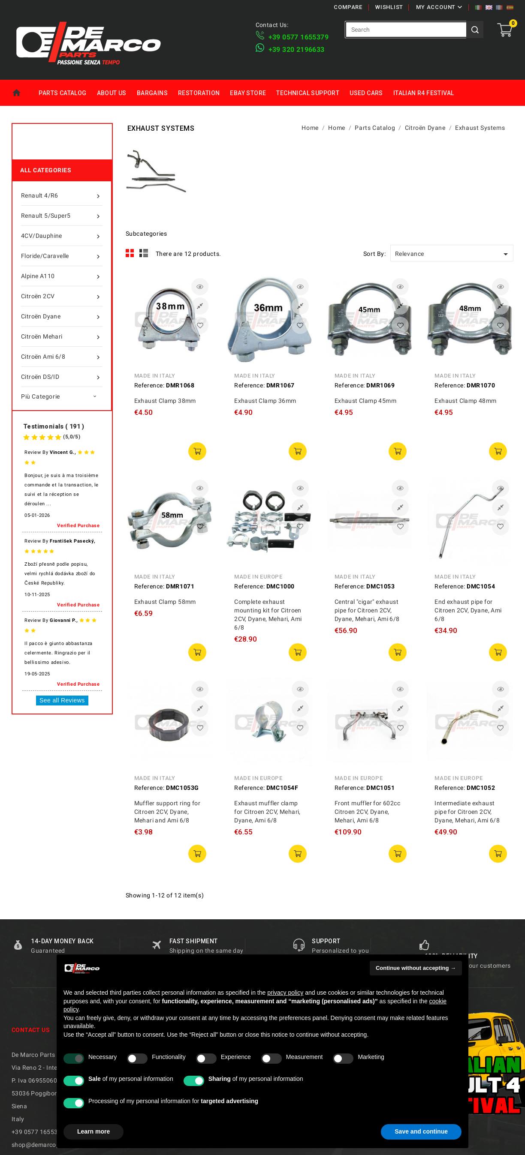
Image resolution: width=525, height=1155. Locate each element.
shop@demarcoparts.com (48, 1144)
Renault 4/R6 (62, 195)
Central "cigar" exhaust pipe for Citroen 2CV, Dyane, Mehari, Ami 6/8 (367, 610)
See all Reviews (62, 700)
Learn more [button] (93, 1131)
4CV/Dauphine (62, 235)
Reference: (149, 385)
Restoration (199, 93)
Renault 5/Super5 (62, 215)
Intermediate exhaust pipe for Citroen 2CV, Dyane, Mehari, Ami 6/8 (467, 812)
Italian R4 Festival (423, 93)
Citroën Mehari (62, 336)
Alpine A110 (62, 276)
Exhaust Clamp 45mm (365, 400)
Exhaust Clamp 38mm (165, 400)
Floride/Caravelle (62, 255)
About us (112, 93)
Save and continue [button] (421, 1131)
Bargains (152, 93)
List (144, 253)
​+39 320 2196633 (297, 49)
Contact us (31, 1029)
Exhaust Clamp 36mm (265, 400)
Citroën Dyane (62, 316)
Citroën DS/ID (62, 376)
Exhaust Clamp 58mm (165, 601)
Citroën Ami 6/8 (62, 356)
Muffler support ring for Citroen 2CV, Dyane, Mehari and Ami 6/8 (167, 812)
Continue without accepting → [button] (416, 968)
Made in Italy (154, 375)
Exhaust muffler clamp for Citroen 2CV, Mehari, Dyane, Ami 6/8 (267, 812)
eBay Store (248, 93)
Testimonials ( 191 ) (53, 426)
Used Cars (366, 93)
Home (22, 93)
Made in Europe (258, 576)
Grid (130, 253)
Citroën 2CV (62, 296)
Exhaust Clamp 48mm (465, 400)
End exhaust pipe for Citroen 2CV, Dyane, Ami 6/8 (467, 610)
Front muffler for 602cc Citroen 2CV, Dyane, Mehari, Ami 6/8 (367, 812)
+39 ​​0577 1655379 (299, 37)
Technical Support (307, 93)
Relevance (453, 254)
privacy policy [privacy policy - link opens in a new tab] (285, 992)
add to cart (197, 451)
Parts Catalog (62, 93)
